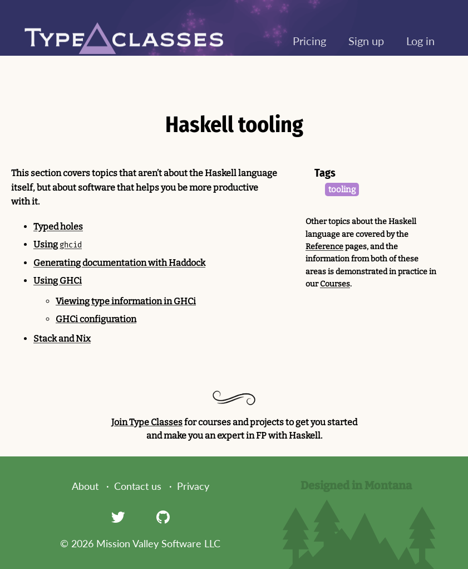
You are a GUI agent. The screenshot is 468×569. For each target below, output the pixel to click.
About (85, 486)
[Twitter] (118, 516)
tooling (342, 189)
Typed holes (58, 226)
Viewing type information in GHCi (126, 301)
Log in (420, 40)
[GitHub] (163, 516)
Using (57, 244)
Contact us (137, 486)
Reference (324, 246)
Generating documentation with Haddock (119, 262)
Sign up (366, 40)
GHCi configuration (96, 319)
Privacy (193, 486)
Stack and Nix (62, 338)
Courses (335, 284)
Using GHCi (57, 280)
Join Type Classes (147, 422)
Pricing (309, 40)
